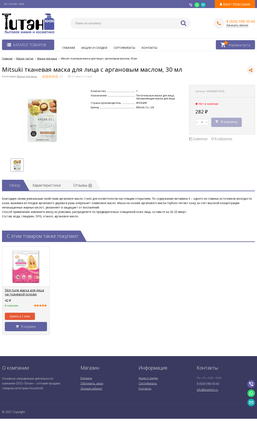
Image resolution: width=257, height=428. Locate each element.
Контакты (149, 48)
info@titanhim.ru (207, 390)
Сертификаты (124, 48)
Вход (226, 4)
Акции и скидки (94, 48)
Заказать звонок (237, 25)
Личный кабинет (91, 388)
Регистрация (241, 4)
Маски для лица (27, 76)
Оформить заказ (92, 383)
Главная (68, 48)
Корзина (86, 378)
